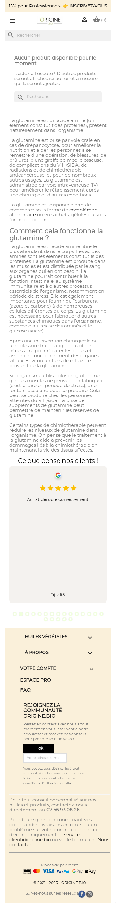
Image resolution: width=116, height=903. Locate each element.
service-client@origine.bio (45, 837)
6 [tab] (46, 614)
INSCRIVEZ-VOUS (88, 6)
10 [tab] (70, 614)
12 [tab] (83, 614)
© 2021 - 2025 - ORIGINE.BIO (59, 883)
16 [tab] (46, 619)
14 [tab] (95, 614)
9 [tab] (64, 614)
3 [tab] (27, 614)
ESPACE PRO (35, 680)
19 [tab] (64, 619)
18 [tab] (58, 619)
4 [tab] (33, 614)
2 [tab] (21, 614)
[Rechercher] (58, 35)
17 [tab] (52, 619)
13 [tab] (89, 614)
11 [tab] (77, 614)
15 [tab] (101, 614)
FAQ (25, 690)
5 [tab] (39, 614)
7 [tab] (52, 614)
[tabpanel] (58, 534)
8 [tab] (58, 614)
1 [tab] (15, 614)
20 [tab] (70, 619)
